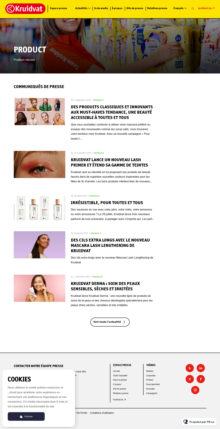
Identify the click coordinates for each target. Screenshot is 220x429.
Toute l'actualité (120, 375)
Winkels (149, 371)
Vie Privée (81, 412)
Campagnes (151, 393)
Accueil (116, 371)
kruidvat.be (205, 8)
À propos (117, 8)
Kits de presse (134, 8)
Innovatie (150, 389)
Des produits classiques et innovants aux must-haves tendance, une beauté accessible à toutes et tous (112, 112)
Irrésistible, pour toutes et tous (107, 203)
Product (98, 100)
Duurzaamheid (153, 384)
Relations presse (157, 8)
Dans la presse (120, 380)
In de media (101, 8)
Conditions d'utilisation (102, 412)
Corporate (150, 375)
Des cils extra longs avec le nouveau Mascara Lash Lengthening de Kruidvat (110, 245)
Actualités (81, 8)
